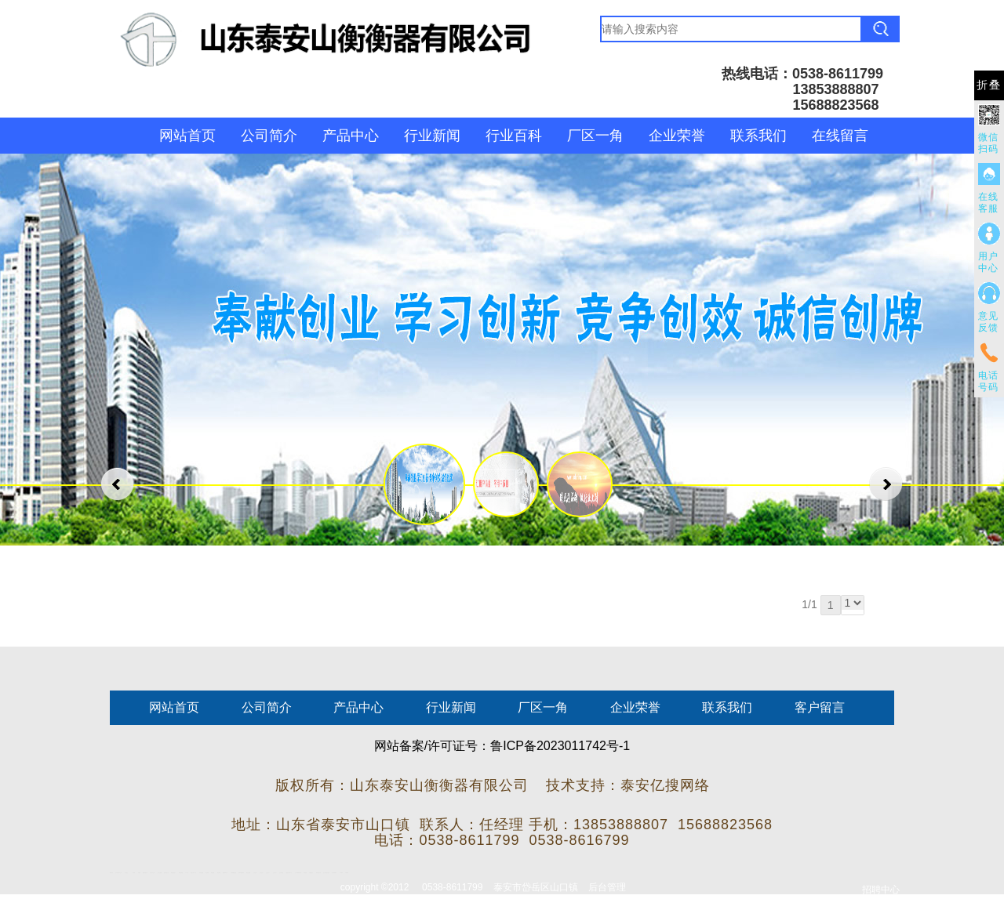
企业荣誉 (677, 135)
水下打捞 (186, 872)
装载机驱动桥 (318, 872)
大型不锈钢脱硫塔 (298, 872)
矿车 (116, 872)
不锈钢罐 (346, 872)
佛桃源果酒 (181, 872)
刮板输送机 (311, 872)
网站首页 (187, 135)
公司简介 (269, 135)
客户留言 (820, 707)
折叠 (989, 85)
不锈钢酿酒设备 (233, 872)
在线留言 (840, 135)
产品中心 (350, 135)
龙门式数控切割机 (326, 872)
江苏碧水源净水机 (289, 872)
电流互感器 (160, 872)
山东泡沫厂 (255, 872)
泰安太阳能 (248, 872)
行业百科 (514, 135)
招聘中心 (881, 889)
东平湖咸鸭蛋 (334, 872)
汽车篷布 (341, 872)
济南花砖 (305, 872)
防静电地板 (201, 872)
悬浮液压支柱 (166, 872)
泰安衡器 (207, 872)
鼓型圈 (134, 872)
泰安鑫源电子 (173, 872)
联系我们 (758, 135)
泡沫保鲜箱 (281, 872)
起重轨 (139, 872)
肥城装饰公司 (225, 872)
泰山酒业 (126, 872)
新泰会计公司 (119, 872)
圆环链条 (111, 872)
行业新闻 (432, 135)
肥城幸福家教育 (241, 872)
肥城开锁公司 (145, 872)
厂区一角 (595, 135)
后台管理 (607, 887)
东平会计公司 (152, 872)
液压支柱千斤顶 (193, 872)
